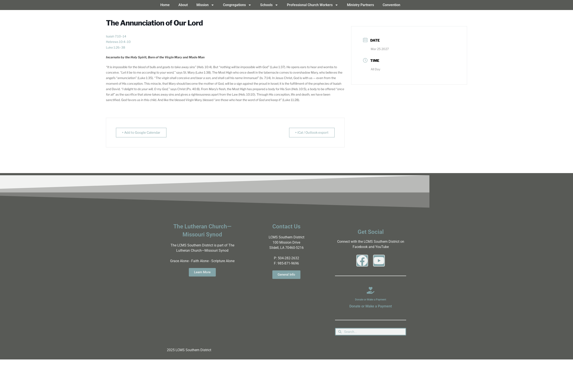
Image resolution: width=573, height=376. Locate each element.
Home (165, 5)
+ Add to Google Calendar (141, 133)
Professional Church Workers (312, 5)
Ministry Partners (360, 5)
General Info (286, 275)
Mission (205, 5)
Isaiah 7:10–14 (116, 36)
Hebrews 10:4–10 (118, 42)
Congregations (237, 5)
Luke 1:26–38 (115, 47)
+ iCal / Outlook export (311, 133)
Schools (269, 5)
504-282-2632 (288, 258)
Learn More (202, 272)
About (183, 5)
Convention (391, 5)
